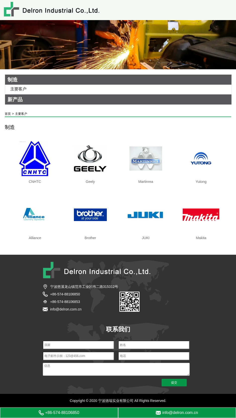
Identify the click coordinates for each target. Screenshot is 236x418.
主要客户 (18, 89)
